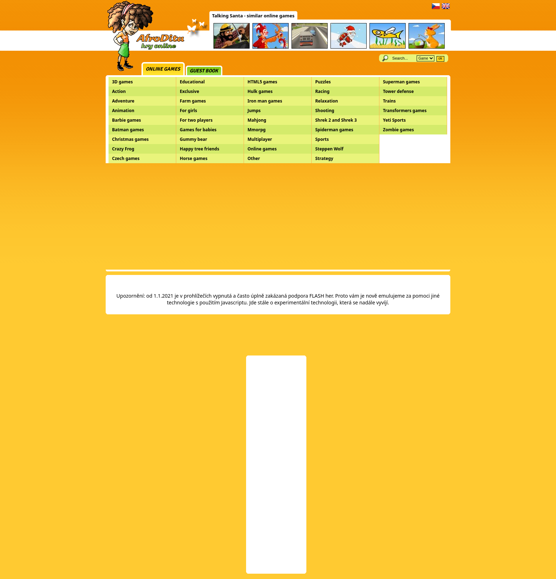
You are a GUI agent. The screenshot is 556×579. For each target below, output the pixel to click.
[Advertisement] (278, 216)
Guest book (204, 71)
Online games (163, 69)
